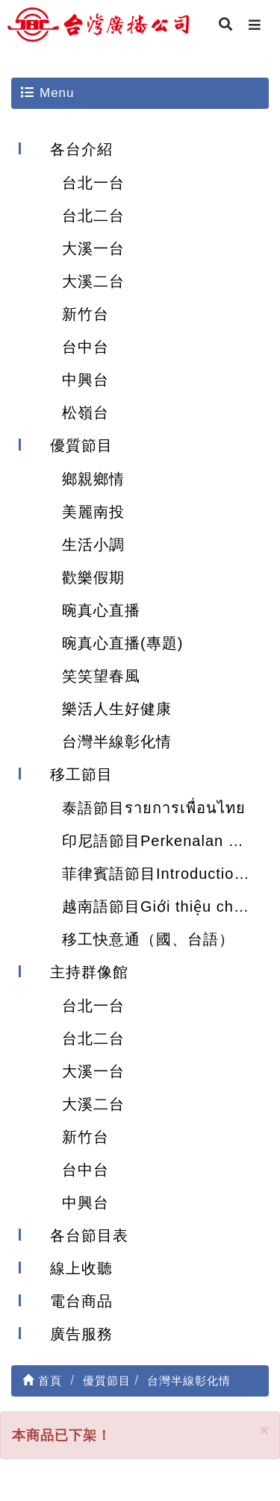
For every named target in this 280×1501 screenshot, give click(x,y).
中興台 (85, 380)
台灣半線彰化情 (117, 741)
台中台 (85, 347)
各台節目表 (89, 1235)
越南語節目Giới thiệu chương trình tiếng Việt (165, 906)
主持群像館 (89, 972)
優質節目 (81, 445)
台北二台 (93, 215)
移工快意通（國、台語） (148, 939)
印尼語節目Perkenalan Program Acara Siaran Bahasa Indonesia (165, 841)
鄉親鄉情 (93, 479)
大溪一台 (93, 248)
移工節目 (81, 774)
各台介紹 (81, 149)
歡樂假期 (93, 577)
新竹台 (85, 314)
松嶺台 (85, 412)
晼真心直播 (101, 610)
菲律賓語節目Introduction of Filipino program (165, 873)
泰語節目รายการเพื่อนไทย (154, 808)
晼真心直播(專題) (122, 643)
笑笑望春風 (101, 676)
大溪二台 (93, 281)
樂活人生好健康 (117, 709)
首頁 (42, 1380)
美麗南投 (93, 512)
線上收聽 (81, 1268)
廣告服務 (81, 1334)
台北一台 (93, 183)
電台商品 (81, 1301)
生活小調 (93, 544)
